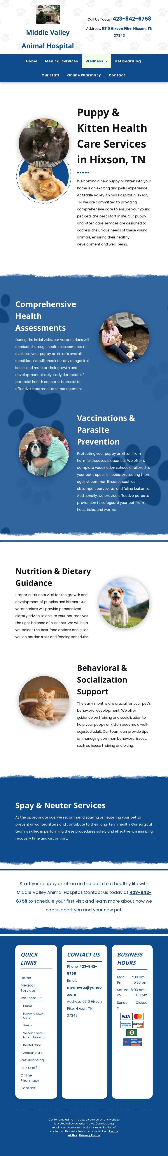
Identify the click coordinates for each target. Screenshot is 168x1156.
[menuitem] (32, 61)
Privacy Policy (89, 1135)
